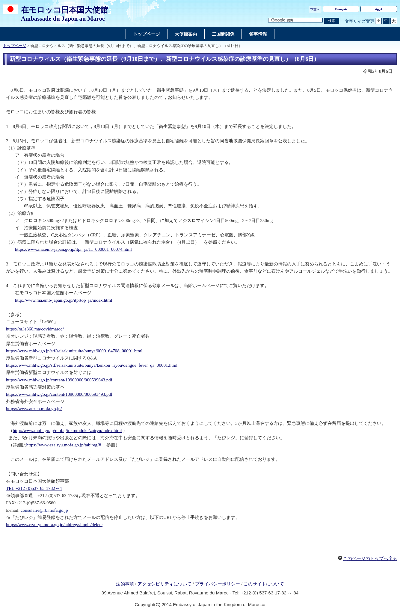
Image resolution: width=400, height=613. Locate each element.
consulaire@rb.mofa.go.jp (44, 510)
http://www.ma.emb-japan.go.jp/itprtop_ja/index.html (63, 300)
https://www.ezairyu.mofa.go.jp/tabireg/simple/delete (54, 524)
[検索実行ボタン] (331, 21)
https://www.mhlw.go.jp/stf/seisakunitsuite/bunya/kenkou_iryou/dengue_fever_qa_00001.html (91, 365)
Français (341, 9)
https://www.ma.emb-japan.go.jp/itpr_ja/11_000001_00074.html (73, 249)
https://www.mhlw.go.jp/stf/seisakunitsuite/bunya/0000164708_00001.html (74, 350)
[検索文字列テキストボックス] (295, 20)
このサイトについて (264, 584)
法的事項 (125, 584)
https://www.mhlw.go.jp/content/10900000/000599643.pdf (59, 380)
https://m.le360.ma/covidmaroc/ (35, 329)
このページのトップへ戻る (370, 558)
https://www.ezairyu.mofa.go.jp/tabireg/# (63, 445)
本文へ (315, 9)
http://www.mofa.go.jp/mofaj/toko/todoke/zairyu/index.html (67, 430)
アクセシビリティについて (164, 584)
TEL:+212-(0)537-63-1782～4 (34, 488)
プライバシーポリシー (217, 584)
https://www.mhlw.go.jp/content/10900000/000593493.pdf (59, 394)
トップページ (14, 46)
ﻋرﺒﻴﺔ (378, 9)
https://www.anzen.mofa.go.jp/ (34, 408)
